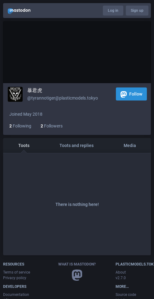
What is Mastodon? (77, 264)
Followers (52, 125)
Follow (131, 94)
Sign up (137, 10)
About (121, 272)
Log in (113, 10)
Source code (126, 294)
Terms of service (16, 272)
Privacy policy (14, 278)
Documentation (16, 294)
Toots (23, 145)
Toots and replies (76, 145)
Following (20, 125)
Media (130, 145)
